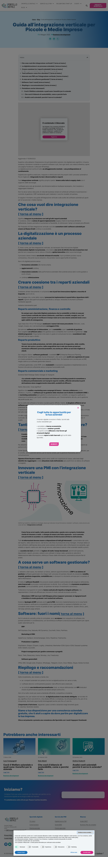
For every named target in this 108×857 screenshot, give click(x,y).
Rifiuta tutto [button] (74, 852)
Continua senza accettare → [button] (85, 832)
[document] (54, 428)
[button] (78, 408)
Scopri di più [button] (21, 852)
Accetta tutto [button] (86, 852)
